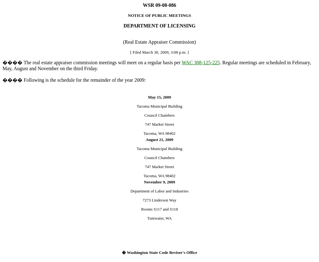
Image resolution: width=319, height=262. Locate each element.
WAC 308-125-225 (201, 62)
